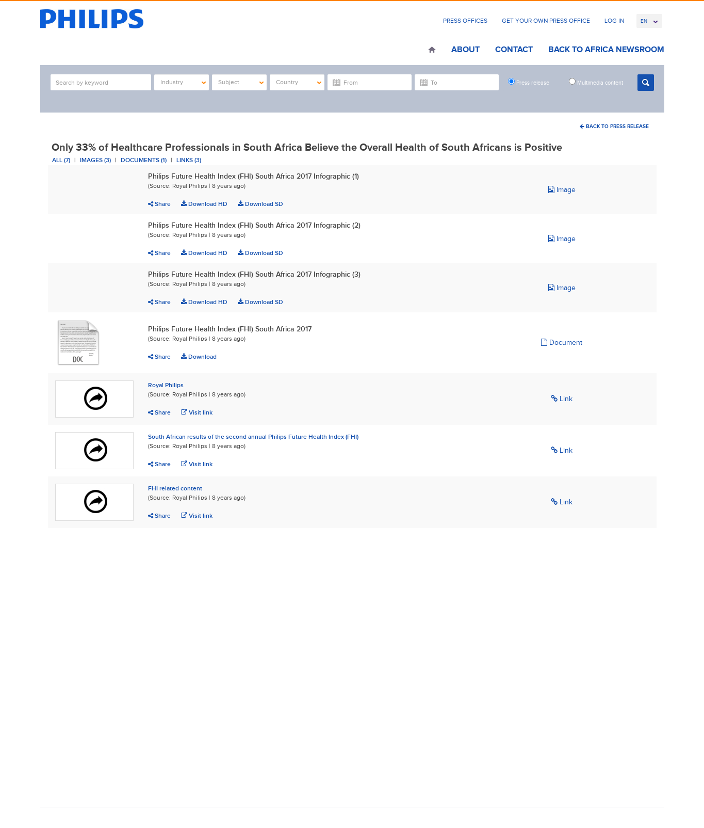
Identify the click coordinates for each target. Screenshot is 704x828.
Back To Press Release (614, 126)
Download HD (204, 204)
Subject (241, 82)
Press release (528, 82)
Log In (614, 20)
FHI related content (175, 488)
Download (199, 357)
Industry (183, 82)
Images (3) (95, 160)
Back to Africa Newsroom (606, 49)
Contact (514, 49)
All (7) (61, 160)
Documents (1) (144, 160)
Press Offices (465, 20)
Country (299, 82)
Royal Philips (166, 385)
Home (432, 50)
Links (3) (188, 160)
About (465, 49)
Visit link (196, 412)
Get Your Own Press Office (546, 20)
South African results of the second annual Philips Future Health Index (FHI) (253, 437)
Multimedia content (596, 82)
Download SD (260, 204)
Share (159, 204)
